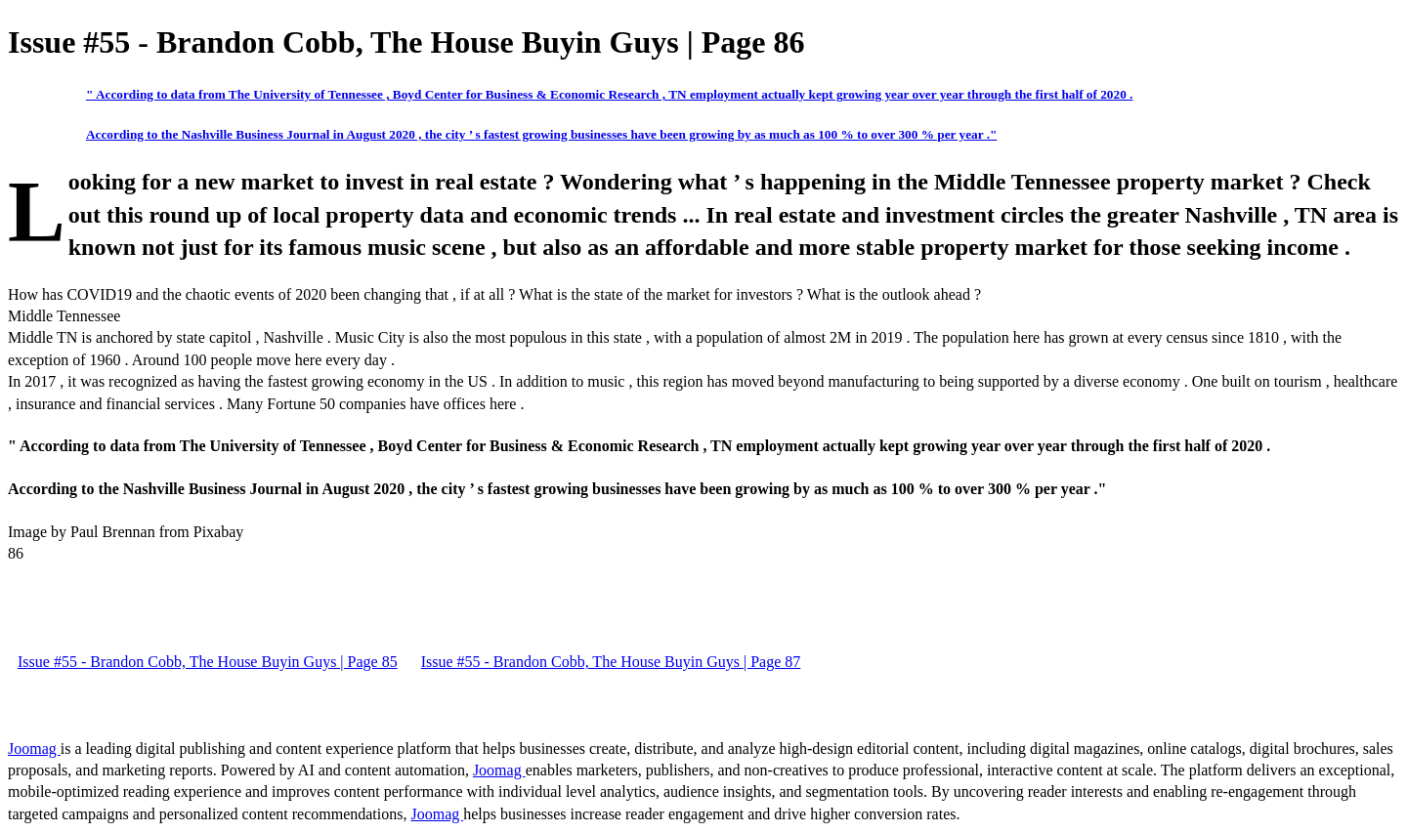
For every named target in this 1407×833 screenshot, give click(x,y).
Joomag (34, 748)
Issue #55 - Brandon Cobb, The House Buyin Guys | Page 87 (611, 661)
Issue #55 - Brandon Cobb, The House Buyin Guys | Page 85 (208, 661)
